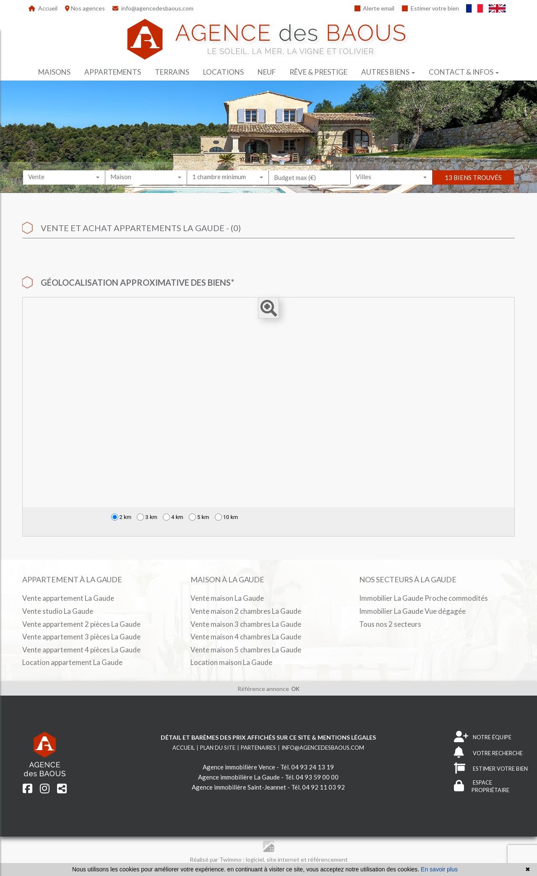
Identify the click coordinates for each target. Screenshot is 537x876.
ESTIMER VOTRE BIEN (491, 768)
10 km (226, 517)
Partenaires (258, 747)
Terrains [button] (172, 72)
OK (295, 689)
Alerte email (375, 8)
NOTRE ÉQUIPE (482, 737)
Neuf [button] (267, 72)
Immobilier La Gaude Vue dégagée (412, 611)
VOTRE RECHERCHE (488, 753)
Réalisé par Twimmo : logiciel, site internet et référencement (269, 859)
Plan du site (217, 747)
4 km (173, 517)
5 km (199, 517)
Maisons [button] (54, 72)
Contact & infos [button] (464, 72)
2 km (121, 517)
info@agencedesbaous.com (152, 8)
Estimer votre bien (430, 8)
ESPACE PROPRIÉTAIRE (481, 786)
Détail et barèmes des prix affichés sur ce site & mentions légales (268, 737)
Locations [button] (223, 72)
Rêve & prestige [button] (318, 72)
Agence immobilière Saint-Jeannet (239, 787)
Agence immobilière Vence (239, 767)
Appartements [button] (112, 72)
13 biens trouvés (473, 185)
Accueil (43, 8)
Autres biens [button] (388, 72)
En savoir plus (439, 869)
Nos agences (85, 8)
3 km (147, 517)
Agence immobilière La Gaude (239, 777)
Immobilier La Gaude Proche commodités (423, 598)
